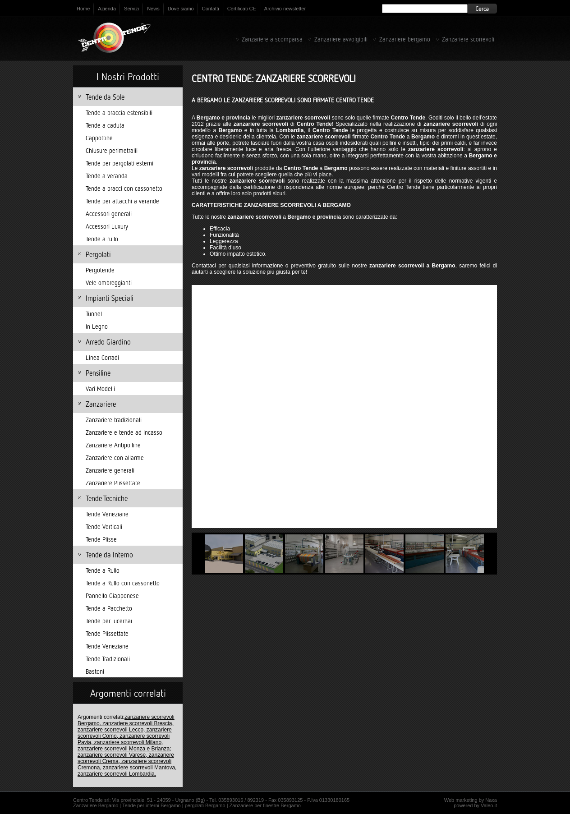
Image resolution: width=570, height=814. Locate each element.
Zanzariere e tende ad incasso (124, 432)
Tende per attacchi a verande (122, 201)
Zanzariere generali (110, 470)
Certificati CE (241, 8)
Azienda (107, 8)
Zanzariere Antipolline (113, 445)
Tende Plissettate (107, 633)
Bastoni (95, 671)
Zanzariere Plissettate (113, 483)
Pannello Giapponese (112, 595)
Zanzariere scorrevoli (468, 39)
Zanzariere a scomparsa (272, 39)
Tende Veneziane (107, 514)
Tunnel (94, 313)
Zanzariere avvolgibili (341, 39)
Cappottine (99, 138)
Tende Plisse (101, 539)
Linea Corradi (102, 357)
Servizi (131, 8)
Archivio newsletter (285, 8)
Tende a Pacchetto (109, 608)
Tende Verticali (104, 526)
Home (83, 8)
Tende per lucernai (109, 621)
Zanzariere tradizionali (114, 419)
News (153, 8)
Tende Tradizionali (108, 658)
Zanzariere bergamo (404, 39)
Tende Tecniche (107, 498)
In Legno (97, 326)
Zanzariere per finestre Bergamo (265, 805)
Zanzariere (101, 404)
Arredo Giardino (108, 341)
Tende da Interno (109, 554)
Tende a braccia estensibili (119, 112)
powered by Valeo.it (475, 805)
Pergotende (100, 270)
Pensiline (98, 372)
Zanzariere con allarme (115, 457)
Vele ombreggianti (109, 282)
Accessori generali (109, 213)
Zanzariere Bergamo (95, 805)
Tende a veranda (107, 175)
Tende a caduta (105, 125)
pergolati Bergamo (205, 805)
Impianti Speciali (109, 298)
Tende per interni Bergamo (151, 805)
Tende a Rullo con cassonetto (123, 583)
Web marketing (461, 800)
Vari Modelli (100, 388)
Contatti (210, 8)
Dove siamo (181, 8)
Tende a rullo (102, 239)
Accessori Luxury (107, 226)
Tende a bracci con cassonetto (124, 188)
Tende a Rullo (103, 570)
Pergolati (98, 254)
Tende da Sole (105, 96)
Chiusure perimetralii (112, 150)
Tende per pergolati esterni (119, 163)
